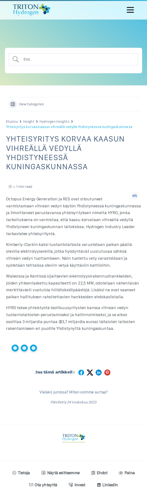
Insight (28, 121)
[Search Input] (78, 59)
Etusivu (12, 121)
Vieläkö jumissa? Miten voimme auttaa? (73, 392)
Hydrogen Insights (54, 121)
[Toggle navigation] (130, 10)
